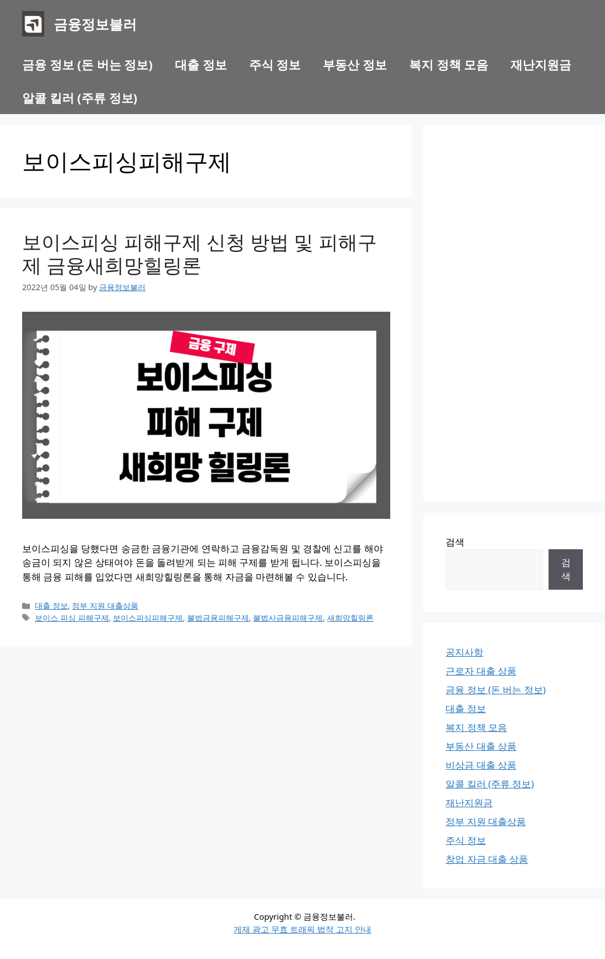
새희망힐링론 (350, 617)
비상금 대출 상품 (481, 765)
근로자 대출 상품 (481, 670)
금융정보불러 (95, 23)
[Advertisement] (514, 313)
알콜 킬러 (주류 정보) (79, 97)
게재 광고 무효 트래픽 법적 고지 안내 (302, 929)
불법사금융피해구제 (288, 617)
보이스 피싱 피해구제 (72, 617)
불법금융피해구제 (218, 617)
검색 (455, 541)
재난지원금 (540, 64)
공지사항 (464, 652)
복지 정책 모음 (448, 64)
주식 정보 (275, 64)
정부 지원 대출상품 (105, 605)
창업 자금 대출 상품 (487, 859)
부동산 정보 (355, 64)
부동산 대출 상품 (481, 746)
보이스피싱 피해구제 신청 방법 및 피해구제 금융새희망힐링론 (199, 253)
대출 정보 (201, 64)
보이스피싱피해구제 (148, 617)
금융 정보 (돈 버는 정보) (87, 64)
